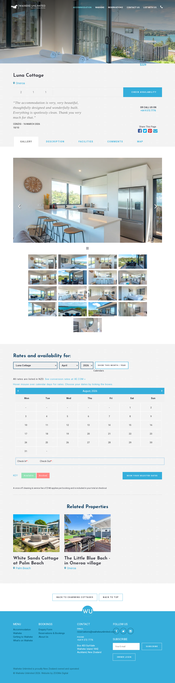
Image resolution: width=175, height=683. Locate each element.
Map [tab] (140, 141)
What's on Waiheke (23, 640)
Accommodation (82, 7)
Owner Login (124, 657)
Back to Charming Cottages (75, 597)
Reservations (115, 7)
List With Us (149, 7)
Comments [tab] (115, 141)
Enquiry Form (45, 629)
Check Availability (143, 92)
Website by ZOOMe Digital (54, 673)
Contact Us (133, 7)
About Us (43, 636)
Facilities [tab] (86, 141)
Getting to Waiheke (23, 636)
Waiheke (99, 7)
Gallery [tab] (26, 141)
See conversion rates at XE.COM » (65, 379)
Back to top (111, 597)
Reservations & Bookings (52, 633)
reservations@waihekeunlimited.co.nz (96, 631)
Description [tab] (55, 141)
